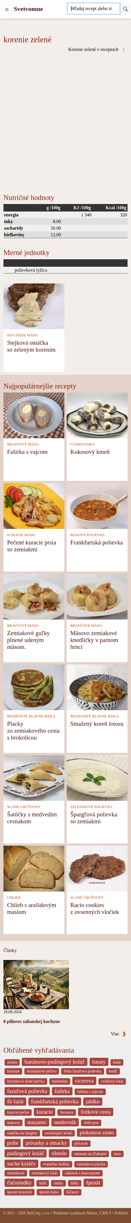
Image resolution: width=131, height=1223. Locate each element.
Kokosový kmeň (90, 451)
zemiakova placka (91, 1164)
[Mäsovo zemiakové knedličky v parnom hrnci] (97, 596)
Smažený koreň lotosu (97, 723)
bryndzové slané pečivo (26, 1081)
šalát (42, 1183)
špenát (93, 1183)
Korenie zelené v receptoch (97, 49)
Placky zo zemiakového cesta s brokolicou (33, 730)
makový (13, 1123)
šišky (75, 1183)
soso (117, 1154)
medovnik (65, 1122)
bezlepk (13, 1071)
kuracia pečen (18, 1112)
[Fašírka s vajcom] (33, 414)
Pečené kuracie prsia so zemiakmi (31, 546)
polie (12, 1143)
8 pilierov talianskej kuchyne (31, 1021)
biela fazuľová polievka (82, 1071)
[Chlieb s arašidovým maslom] (33, 868)
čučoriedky (19, 1183)
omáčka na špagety (22, 1133)
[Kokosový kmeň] (97, 414)
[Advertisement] (65, 120)
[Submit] (125, 8)
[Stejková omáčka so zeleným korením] (33, 305)
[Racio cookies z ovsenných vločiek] (97, 868)
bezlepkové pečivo (42, 1071)
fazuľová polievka (27, 1091)
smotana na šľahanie (90, 1154)
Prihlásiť (121, 1213)
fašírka (62, 1091)
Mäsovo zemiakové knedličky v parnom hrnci (94, 640)
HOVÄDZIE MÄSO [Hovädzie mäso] (22, 335)
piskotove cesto (97, 1132)
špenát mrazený (19, 1192)
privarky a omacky (46, 1143)
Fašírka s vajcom (27, 451)
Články (10, 950)
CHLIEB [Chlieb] (13, 898)
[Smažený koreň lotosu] (97, 686)
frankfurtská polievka (54, 1101)
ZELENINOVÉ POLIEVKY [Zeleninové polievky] (91, 807)
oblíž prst (91, 1123)
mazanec (37, 1122)
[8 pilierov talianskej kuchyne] (36, 984)
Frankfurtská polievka (96, 542)
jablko (93, 1101)
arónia (12, 1062)
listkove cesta (96, 1112)
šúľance (72, 1192)
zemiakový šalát (44, 1173)
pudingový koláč (25, 1153)
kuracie (44, 1112)
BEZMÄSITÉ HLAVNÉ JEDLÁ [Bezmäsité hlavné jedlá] (31, 716)
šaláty (58, 1183)
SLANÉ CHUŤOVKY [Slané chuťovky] (24, 807)
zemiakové (15, 1173)
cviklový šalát (112, 1081)
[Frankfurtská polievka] (97, 505)
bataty (99, 1062)
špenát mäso (49, 1192)
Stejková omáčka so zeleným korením (31, 346)
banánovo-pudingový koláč (54, 1062)
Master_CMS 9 (99, 1213)
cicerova (84, 1081)
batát (117, 1062)
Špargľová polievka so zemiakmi (93, 817)
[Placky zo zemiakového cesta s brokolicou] (33, 686)
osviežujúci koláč (58, 1133)
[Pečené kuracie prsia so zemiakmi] (33, 505)
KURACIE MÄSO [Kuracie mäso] (21, 535)
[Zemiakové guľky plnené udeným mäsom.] (33, 596)
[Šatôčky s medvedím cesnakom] (33, 777)
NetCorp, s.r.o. (38, 1213)
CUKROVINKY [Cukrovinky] (82, 444)
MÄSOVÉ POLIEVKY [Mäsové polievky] (87, 535)
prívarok (81, 1143)
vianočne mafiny (56, 1164)
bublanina (60, 1081)
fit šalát (15, 1101)
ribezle (58, 1153)
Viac (118, 1033)
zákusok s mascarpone (82, 1173)
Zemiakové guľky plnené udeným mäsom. (28, 640)
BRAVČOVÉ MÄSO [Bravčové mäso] (22, 444)
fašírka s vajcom (90, 1091)
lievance (66, 1112)
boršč (113, 1071)
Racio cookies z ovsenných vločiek (94, 908)
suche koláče (21, 1164)
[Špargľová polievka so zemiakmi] (97, 777)
